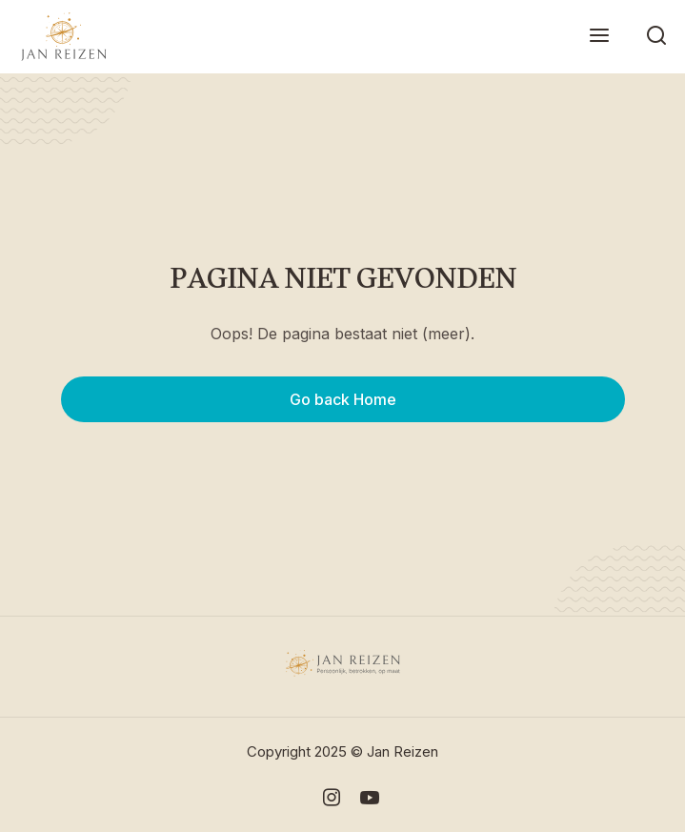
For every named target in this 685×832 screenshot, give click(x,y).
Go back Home (343, 399)
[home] (59, 36)
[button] (599, 37)
